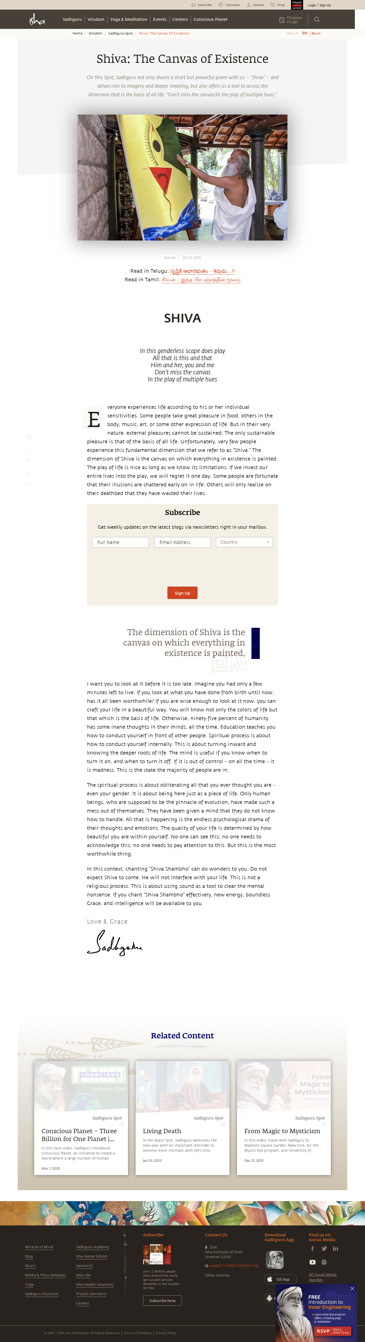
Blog (29, 1256)
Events (160, 19)
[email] (27, 485)
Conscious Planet (211, 19)
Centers (180, 19)
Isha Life (83, 1275)
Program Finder (294, 20)
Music (30, 1266)
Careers (82, 1303)
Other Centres (217, 1275)
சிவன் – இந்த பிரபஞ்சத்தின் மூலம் (201, 280)
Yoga (29, 1284)
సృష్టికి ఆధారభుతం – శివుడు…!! (202, 271)
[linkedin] (27, 474)
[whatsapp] (29, 438)
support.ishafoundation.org (234, 1265)
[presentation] (182, 571)
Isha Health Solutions (95, 1284)
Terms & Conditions (138, 1333)
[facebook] (27, 450)
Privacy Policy (166, 1333)
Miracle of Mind (39, 1247)
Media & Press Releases (45, 1275)
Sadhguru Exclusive (41, 1294)
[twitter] (27, 462)
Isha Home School (91, 1256)
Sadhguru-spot (120, 33)
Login (312, 5)
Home (77, 33)
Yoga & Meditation (128, 19)
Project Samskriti (91, 1294)
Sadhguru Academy (92, 1247)
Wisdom (96, 19)
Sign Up (325, 5)
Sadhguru (72, 19)
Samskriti (84, 1266)
